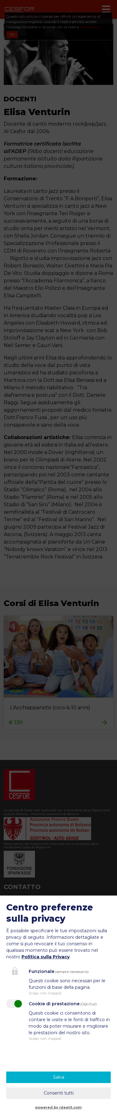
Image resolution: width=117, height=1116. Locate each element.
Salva (58, 1077)
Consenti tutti (59, 1093)
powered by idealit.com (58, 1107)
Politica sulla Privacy (46, 957)
